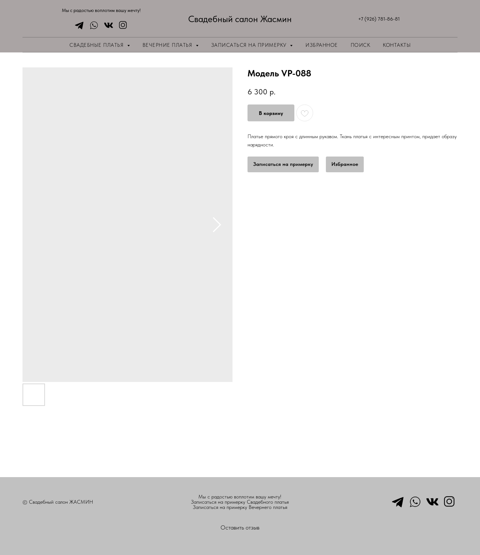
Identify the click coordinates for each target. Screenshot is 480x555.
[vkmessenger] (106, 25)
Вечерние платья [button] (168, 45)
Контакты (397, 45)
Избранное (321, 45)
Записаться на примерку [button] (249, 45)
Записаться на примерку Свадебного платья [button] (240, 502)
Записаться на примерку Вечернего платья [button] (240, 507)
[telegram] (77, 25)
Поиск (360, 45)
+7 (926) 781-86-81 (379, 19)
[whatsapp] (92, 25)
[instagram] (121, 25)
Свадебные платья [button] (97, 45)
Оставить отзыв (240, 527)
